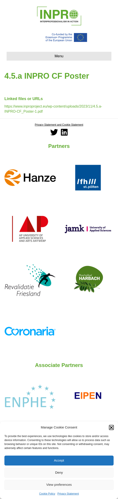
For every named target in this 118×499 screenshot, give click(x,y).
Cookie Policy (47, 493)
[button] (111, 427)
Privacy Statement (68, 493)
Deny (59, 472)
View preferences (59, 484)
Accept (59, 460)
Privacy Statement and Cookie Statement (59, 124)
